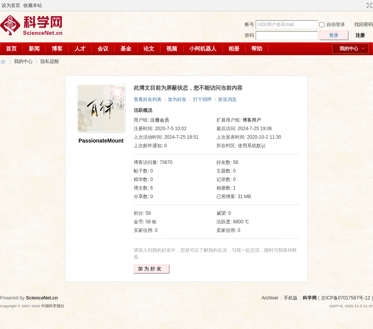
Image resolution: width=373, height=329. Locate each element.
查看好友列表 (148, 99)
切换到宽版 (368, 5)
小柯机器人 (202, 48)
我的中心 (349, 48)
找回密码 (363, 24)
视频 (171, 48)
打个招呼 (202, 99)
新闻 (34, 48)
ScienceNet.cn (42, 298)
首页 (11, 48)
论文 (148, 48)
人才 (80, 48)
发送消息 (227, 99)
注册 (360, 35)
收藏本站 (32, 5)
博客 (57, 48)
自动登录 (332, 24)
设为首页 (11, 5)
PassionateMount (101, 141)
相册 (233, 48)
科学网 (3, 61)
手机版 (291, 298)
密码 (249, 35)
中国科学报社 (52, 306)
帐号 (249, 24)
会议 (103, 48)
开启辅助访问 (362, 5)
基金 (125, 48)
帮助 (256, 48)
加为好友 (177, 99)
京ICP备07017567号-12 (345, 298)
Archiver (270, 298)
